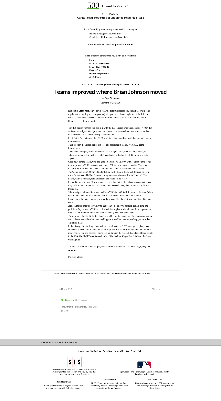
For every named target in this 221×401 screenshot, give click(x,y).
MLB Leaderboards (99, 63)
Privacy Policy (137, 351)
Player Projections (99, 73)
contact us (127, 44)
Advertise (107, 351)
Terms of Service (121, 351)
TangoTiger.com (108, 379)
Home (92, 60)
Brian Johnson (86, 111)
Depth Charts (96, 70)
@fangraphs (83, 351)
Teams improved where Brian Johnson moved (110, 91)
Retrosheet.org (155, 379)
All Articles (95, 77)
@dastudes (144, 273)
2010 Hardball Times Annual (88, 236)
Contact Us (95, 351)
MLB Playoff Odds (99, 66)
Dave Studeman (112, 98)
